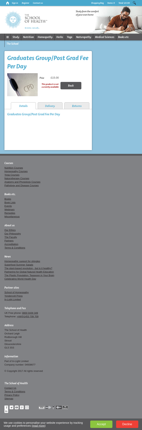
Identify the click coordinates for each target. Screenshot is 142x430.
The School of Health (16, 383)
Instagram (27, 407)
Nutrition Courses (13, 167)
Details (23, 106)
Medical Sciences (104, 37)
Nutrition (28, 37)
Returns (77, 106)
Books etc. (10, 194)
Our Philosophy (12, 233)
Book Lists (10, 202)
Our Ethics (10, 230)
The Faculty (10, 237)
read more (39, 425)
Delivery (50, 106)
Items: (111, 2)
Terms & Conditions (14, 247)
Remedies (9, 213)
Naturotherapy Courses (16, 178)
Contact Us (10, 388)
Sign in (15, 2)
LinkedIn (6, 411)
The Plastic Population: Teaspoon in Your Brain (29, 275)
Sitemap (8, 398)
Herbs (59, 37)
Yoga (69, 37)
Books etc (123, 37)
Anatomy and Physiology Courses (22, 182)
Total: (124, 2)
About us (9, 225)
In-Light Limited (12, 299)
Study (16, 37)
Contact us (38, 2)
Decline (127, 424)
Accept (101, 424)
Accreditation (11, 244)
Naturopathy (83, 37)
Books (7, 199)
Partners (8, 240)
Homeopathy (45, 37)
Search (134, 3)
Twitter (11, 407)
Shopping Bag (97, 2)
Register (25, 2)
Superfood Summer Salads (18, 264)
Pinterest (22, 407)
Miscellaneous (12, 216)
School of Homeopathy (16, 292)
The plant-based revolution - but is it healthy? (28, 268)
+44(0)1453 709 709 (27, 316)
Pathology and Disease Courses (21, 185)
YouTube (16, 407)
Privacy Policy (11, 395)
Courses (8, 163)
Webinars (9, 209)
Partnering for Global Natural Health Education (29, 271)
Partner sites (11, 288)
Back (71, 85)
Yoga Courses (11, 174)
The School (12, 44)
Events (8, 206)
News (7, 256)
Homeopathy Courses (16, 171)
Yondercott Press (13, 296)
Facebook (6, 407)
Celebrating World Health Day (20, 278)
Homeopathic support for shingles (22, 261)
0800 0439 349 (30, 313)
